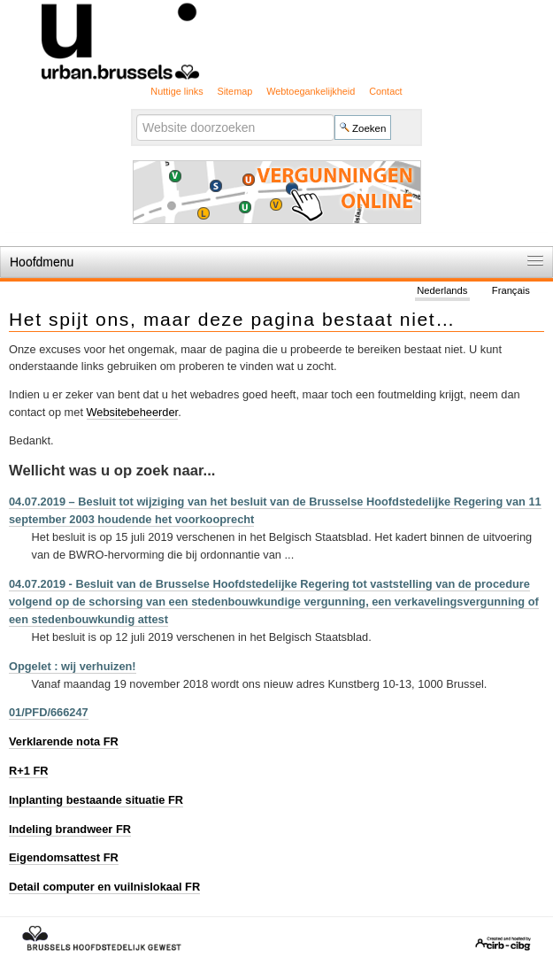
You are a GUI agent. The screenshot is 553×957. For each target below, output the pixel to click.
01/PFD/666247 (48, 712)
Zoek (135, 113)
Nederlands (442, 290)
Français (511, 290)
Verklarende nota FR (64, 741)
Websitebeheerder (133, 412)
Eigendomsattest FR (64, 857)
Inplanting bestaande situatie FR (96, 800)
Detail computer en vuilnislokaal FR (104, 886)
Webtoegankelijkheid (310, 91)
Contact (385, 91)
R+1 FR (28, 770)
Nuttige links (176, 91)
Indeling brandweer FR (70, 829)
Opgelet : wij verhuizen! (72, 666)
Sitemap (234, 91)
